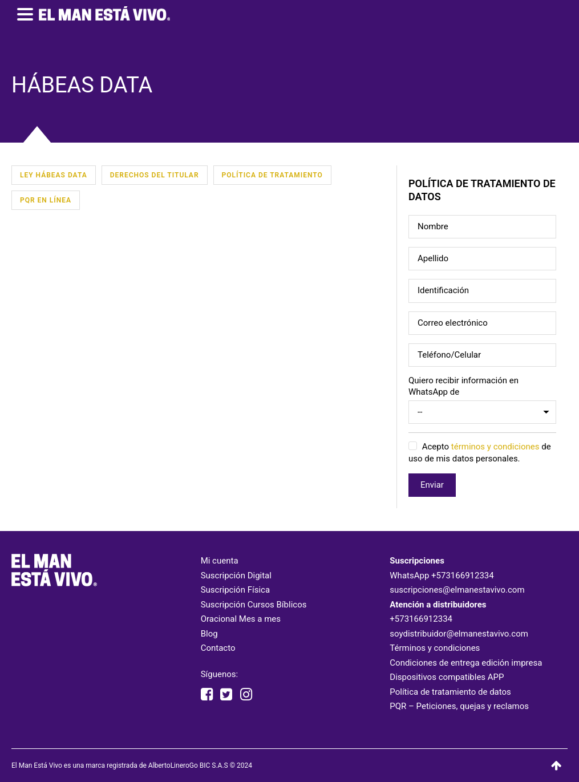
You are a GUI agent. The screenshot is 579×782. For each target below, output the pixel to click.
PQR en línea (45, 200)
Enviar (432, 485)
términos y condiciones (495, 447)
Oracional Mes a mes (241, 619)
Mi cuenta (219, 561)
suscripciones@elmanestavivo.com (457, 590)
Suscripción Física (235, 590)
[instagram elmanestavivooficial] (246, 694)
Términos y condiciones (435, 648)
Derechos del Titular (154, 175)
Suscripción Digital (236, 575)
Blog (209, 634)
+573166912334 (462, 575)
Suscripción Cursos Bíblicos (254, 604)
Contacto (218, 648)
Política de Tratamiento (272, 175)
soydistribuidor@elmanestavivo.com (459, 634)
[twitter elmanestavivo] (226, 694)
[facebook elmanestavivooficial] (207, 694)
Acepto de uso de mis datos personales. (479, 452)
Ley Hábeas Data (53, 175)
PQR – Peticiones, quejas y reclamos (459, 706)
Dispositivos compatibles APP (447, 677)
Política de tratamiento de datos (450, 692)
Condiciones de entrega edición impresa (466, 663)
